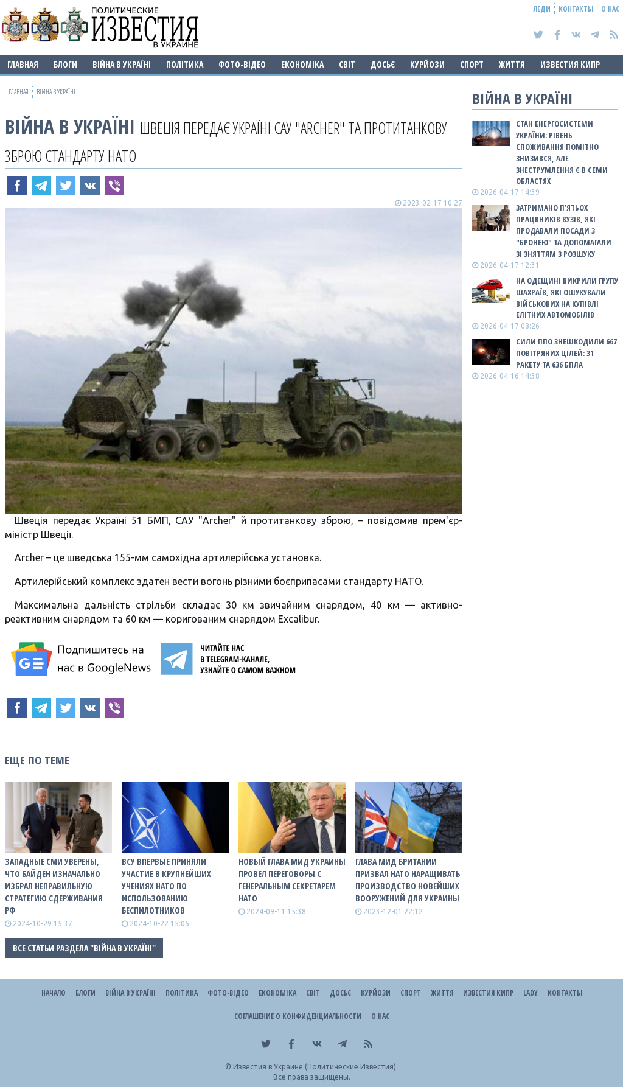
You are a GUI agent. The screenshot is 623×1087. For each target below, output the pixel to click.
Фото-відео (242, 64)
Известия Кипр (570, 64)
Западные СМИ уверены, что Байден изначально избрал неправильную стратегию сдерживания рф (54, 886)
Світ (347, 64)
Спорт (472, 64)
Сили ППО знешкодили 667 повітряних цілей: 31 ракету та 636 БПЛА (566, 353)
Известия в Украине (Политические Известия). (315, 1067)
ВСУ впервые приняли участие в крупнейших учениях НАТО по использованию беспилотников (166, 886)
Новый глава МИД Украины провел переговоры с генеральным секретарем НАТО (292, 880)
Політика (184, 64)
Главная (22, 64)
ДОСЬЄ (383, 64)
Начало (53, 993)
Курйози (427, 64)
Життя (512, 64)
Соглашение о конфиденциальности (297, 1016)
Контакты (576, 9)
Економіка (302, 64)
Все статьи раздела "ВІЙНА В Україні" (84, 948)
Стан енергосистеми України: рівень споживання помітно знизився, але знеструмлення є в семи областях (562, 152)
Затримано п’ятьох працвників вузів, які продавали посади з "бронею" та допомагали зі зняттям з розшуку (563, 230)
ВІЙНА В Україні (121, 64)
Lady (530, 993)
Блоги (65, 64)
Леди (542, 9)
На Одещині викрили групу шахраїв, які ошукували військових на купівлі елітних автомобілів (567, 298)
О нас (610, 9)
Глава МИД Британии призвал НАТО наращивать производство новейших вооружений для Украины (407, 880)
